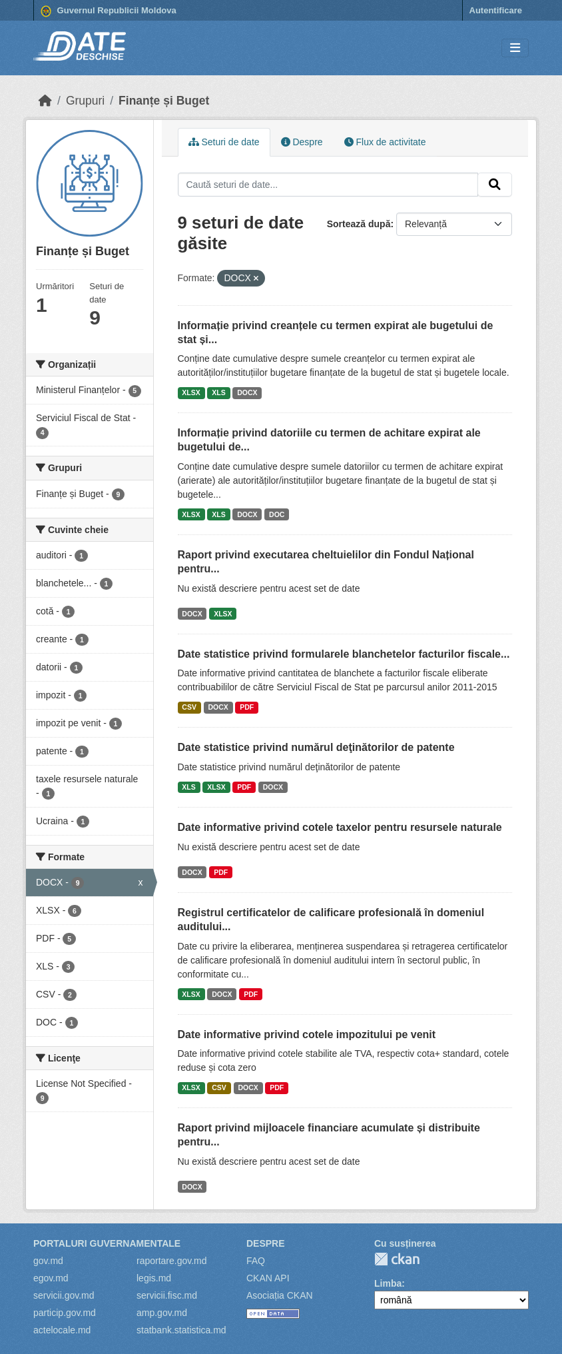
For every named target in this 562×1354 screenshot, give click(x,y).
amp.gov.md (162, 1312)
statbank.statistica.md (181, 1330)
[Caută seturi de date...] (328, 185)
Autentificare (495, 10)
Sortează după (359, 224)
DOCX (247, 392)
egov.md (51, 1278)
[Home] (45, 100)
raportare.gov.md (172, 1260)
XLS (218, 392)
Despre (302, 142)
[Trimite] (494, 185)
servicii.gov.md (64, 1295)
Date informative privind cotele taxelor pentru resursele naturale (340, 827)
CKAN (397, 1259)
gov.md (48, 1260)
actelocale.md (62, 1330)
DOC (276, 514)
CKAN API (268, 1278)
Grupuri (85, 100)
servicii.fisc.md (167, 1295)
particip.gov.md (64, 1312)
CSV (189, 707)
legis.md (154, 1278)
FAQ (255, 1260)
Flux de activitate (385, 142)
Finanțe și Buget (164, 100)
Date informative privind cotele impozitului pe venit (307, 1034)
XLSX (191, 392)
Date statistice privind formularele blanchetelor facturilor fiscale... (344, 654)
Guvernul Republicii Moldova (108, 11)
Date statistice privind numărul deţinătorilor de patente (316, 747)
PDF (247, 707)
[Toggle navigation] (515, 48)
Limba (388, 1283)
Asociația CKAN (279, 1295)
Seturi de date (224, 142)
